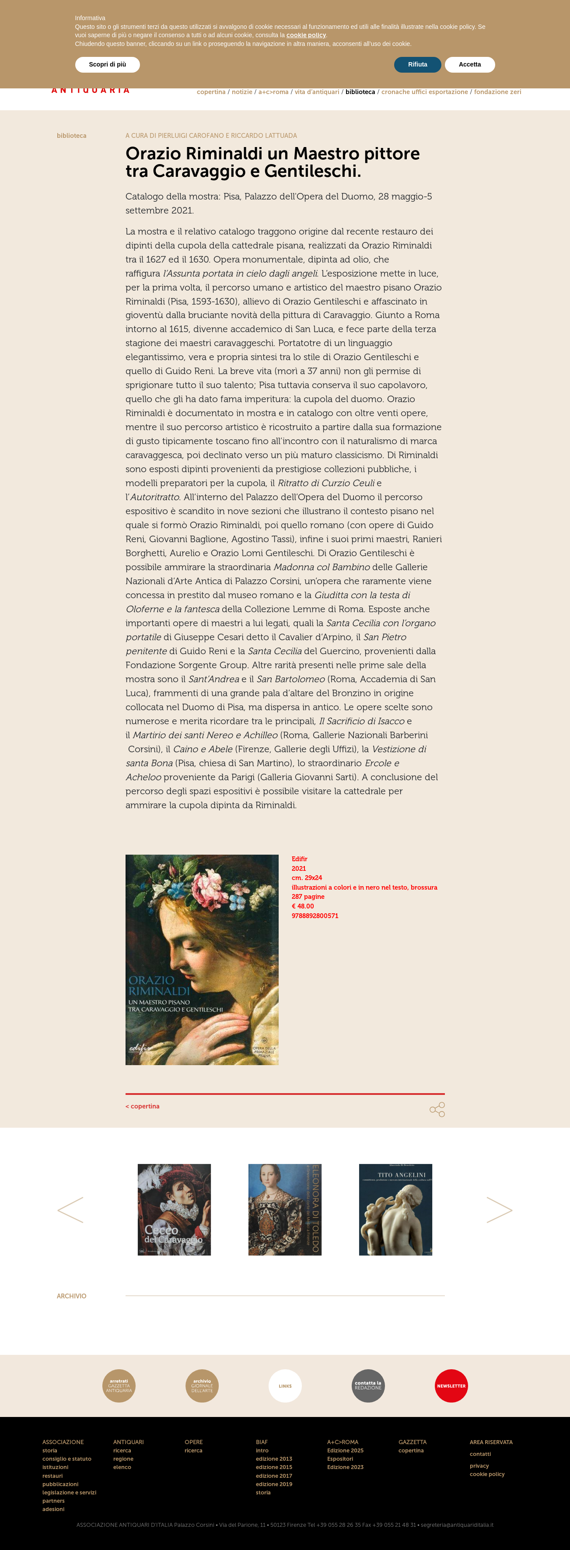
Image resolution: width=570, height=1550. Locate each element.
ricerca (122, 1450)
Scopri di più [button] (107, 64)
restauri (52, 1476)
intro (262, 1450)
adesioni (53, 1509)
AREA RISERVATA (491, 1442)
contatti (480, 1454)
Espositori (340, 1458)
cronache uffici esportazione (424, 92)
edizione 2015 (274, 1467)
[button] (71, 1210)
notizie (242, 92)
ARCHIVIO (72, 1296)
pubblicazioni (60, 1484)
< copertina (143, 1106)
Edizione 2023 (345, 1467)
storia (49, 1450)
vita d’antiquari (317, 92)
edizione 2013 (274, 1458)
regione (123, 1458)
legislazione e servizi (69, 1492)
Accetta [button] (470, 64)
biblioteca (360, 92)
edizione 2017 (274, 1476)
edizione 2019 (274, 1484)
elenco (122, 1467)
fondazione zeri (497, 92)
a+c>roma (274, 92)
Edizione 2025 (345, 1450)
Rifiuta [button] (417, 64)
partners (53, 1500)
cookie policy (487, 1474)
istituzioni (55, 1467)
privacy (479, 1465)
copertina (211, 92)
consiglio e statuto (66, 1458)
